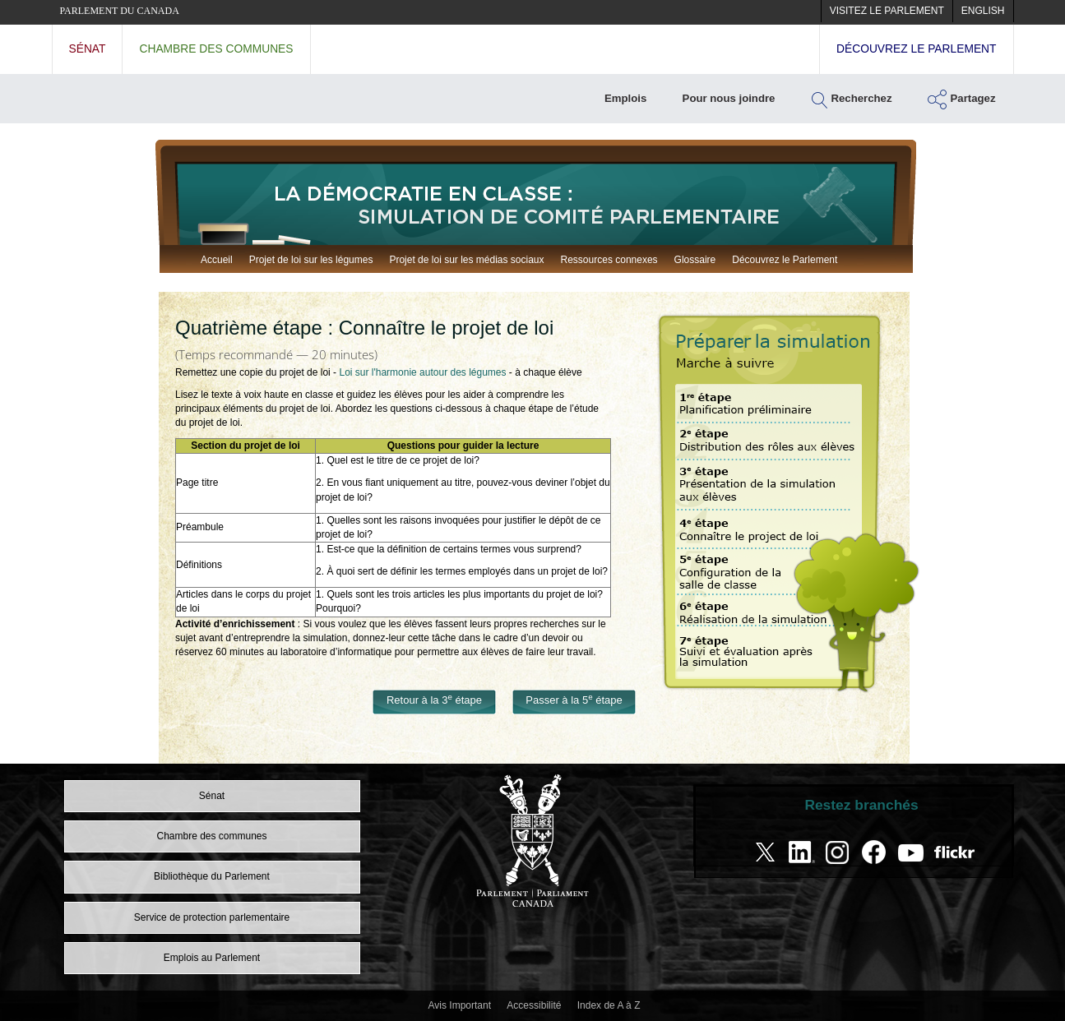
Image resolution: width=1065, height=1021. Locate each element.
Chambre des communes (216, 49)
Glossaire (695, 260)
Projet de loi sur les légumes (311, 260)
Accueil (217, 260)
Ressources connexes (609, 260)
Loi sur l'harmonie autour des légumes (422, 372)
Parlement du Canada (119, 10)
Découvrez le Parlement (784, 260)
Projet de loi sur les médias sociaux (466, 260)
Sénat (87, 49)
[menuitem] (886, 11)
